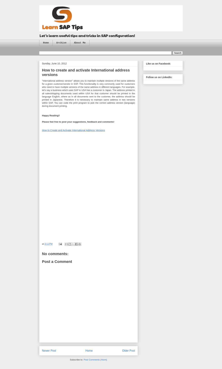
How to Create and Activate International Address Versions (73, 130)
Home (46, 42)
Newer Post (49, 350)
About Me (80, 42)
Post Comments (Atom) (95, 359)
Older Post (128, 350)
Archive (61, 42)
